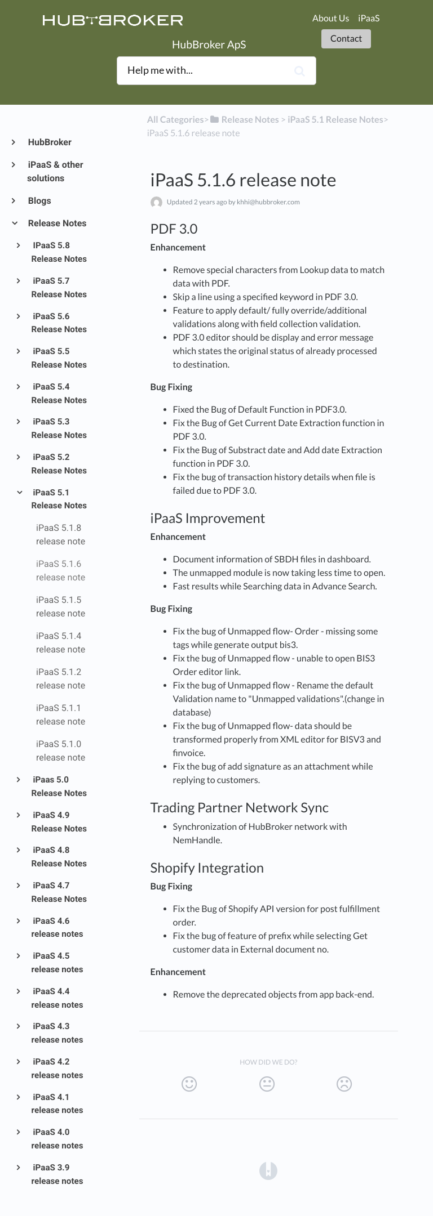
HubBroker (49, 142)
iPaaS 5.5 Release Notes (59, 358)
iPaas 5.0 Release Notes (59, 786)
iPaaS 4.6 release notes (57, 928)
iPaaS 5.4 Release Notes (59, 393)
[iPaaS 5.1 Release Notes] (335, 119)
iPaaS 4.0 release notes (57, 1139)
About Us (330, 18)
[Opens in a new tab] (268, 1170)
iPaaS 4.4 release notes (57, 998)
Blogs (39, 200)
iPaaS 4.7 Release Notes (59, 892)
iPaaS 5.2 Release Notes (59, 464)
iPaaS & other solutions (55, 171)
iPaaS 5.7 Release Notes (59, 287)
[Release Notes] (244, 119)
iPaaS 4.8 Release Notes (59, 857)
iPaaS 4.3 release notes (57, 1033)
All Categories (175, 119)
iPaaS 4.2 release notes (57, 1068)
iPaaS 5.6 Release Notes (59, 323)
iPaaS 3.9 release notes (57, 1174)
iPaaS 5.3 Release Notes (59, 428)
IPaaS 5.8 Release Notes (59, 252)
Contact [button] (346, 38)
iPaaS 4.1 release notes (57, 1104)
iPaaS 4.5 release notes (57, 962)
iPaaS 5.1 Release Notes (59, 499)
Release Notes (57, 223)
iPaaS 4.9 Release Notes (59, 822)
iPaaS (368, 18)
